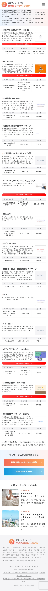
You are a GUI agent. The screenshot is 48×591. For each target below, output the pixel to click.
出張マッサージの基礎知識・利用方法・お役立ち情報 (20, 573)
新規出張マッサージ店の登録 (24, 462)
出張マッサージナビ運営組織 (24, 570)
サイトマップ (33, 566)
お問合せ (42, 573)
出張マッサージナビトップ (19, 566)
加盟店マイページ (24, 471)
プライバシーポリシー (24, 576)
